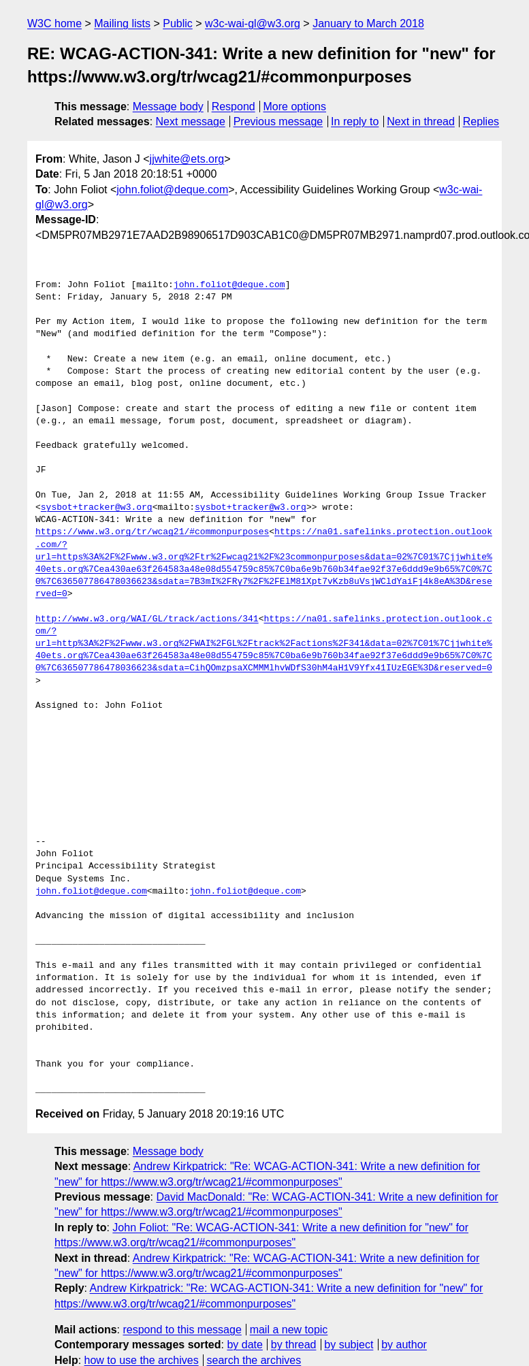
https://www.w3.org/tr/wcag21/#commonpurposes (152, 532)
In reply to (355, 121)
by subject (348, 1344)
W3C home (54, 23)
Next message (190, 121)
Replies (481, 121)
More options (295, 106)
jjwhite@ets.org (187, 159)
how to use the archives (141, 1360)
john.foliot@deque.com (172, 189)
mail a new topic (289, 1329)
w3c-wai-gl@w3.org (252, 23)
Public (178, 23)
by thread (294, 1344)
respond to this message (182, 1329)
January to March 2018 (368, 23)
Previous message (278, 121)
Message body (168, 106)
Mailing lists (122, 23)
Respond (233, 106)
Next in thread (421, 121)
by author (404, 1344)
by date (244, 1344)
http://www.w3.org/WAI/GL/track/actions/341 (147, 619)
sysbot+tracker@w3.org (97, 508)
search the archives (254, 1360)
